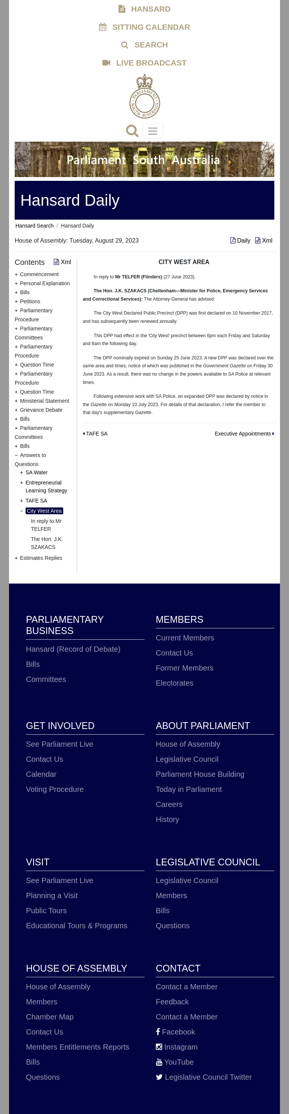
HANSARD (145, 9)
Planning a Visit (52, 895)
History (167, 819)
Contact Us (174, 653)
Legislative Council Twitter (204, 1077)
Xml (263, 240)
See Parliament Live (59, 744)
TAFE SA (36, 501)
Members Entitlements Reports (77, 1047)
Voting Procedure (55, 789)
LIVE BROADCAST (144, 62)
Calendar (41, 774)
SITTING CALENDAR (144, 27)
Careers (169, 804)
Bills (33, 664)
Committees (46, 679)
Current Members (185, 638)
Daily (241, 240)
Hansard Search (34, 226)
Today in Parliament (189, 789)
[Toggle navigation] (152, 131)
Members (171, 895)
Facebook (175, 1032)
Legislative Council (187, 759)
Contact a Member (187, 987)
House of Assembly (188, 744)
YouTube (175, 1062)
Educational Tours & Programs (77, 925)
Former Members (184, 668)
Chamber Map (50, 1017)
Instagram (177, 1047)
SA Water (37, 472)
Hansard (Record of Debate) (73, 649)
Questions (173, 925)
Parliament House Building (200, 774)
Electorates (174, 683)
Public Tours (46, 910)
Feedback (172, 1002)
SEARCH (144, 44)
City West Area (44, 511)
